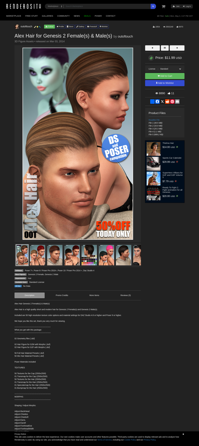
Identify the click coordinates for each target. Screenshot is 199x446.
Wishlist (104, 26)
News (77, 16)
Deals (87, 16)
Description (29, 295)
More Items (94, 295)
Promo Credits (62, 295)
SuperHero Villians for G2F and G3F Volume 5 (173, 174)
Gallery (80, 26)
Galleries (47, 16)
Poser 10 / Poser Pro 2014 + (70, 270)
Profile (60, 26)
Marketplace (13, 16)
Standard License (36, 282)
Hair (29, 278)
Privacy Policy (149, 440)
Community (63, 16)
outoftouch (125, 36)
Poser (98, 16)
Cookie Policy (130, 440)
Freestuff (92, 26)
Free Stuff (31, 16)
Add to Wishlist (165, 83)
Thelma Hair (168, 143)
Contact (110, 16)
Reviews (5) (126, 295)
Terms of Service (104, 440)
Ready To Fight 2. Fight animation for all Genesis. (172, 189)
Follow (49, 26)
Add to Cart (165, 76)
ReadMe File (154, 120)
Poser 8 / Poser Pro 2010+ (45, 270)
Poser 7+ (29, 270)
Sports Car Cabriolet (172, 158)
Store (70, 26)
